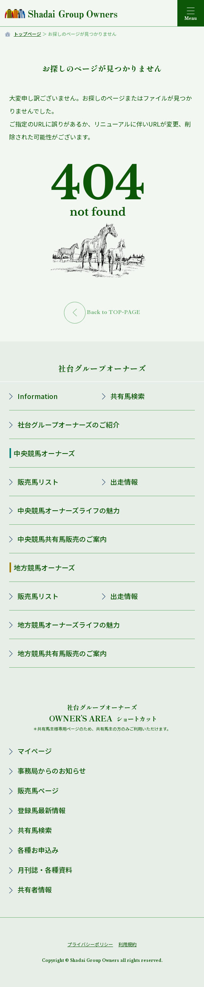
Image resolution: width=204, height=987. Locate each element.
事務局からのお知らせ (52, 770)
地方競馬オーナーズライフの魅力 (69, 625)
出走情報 (124, 482)
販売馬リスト (38, 482)
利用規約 (127, 944)
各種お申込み (38, 850)
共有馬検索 (127, 396)
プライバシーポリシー (90, 944)
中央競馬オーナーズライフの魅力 (69, 510)
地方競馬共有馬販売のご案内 (62, 653)
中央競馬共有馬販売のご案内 (62, 539)
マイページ (35, 751)
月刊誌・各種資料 (45, 869)
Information (38, 396)
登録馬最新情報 (41, 810)
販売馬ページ (38, 790)
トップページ (27, 33)
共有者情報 (35, 889)
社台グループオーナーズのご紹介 (69, 424)
